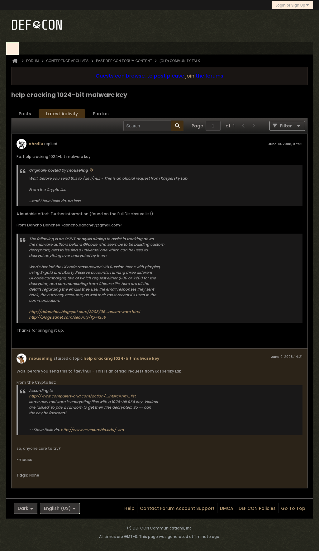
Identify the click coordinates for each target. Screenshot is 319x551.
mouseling (41, 358)
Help (129, 508)
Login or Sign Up (292, 5)
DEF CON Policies (257, 508)
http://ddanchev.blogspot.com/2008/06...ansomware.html (84, 311)
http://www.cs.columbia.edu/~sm (92, 429)
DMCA (226, 508)
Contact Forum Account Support (177, 508)
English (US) (60, 508)
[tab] (25, 113)
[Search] (153, 126)
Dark (25, 508)
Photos (101, 114)
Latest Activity (62, 114)
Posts (25, 114)
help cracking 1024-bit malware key (121, 358)
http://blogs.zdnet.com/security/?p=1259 (67, 317)
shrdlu (36, 144)
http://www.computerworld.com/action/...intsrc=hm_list (82, 396)
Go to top (293, 508)
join (189, 75)
